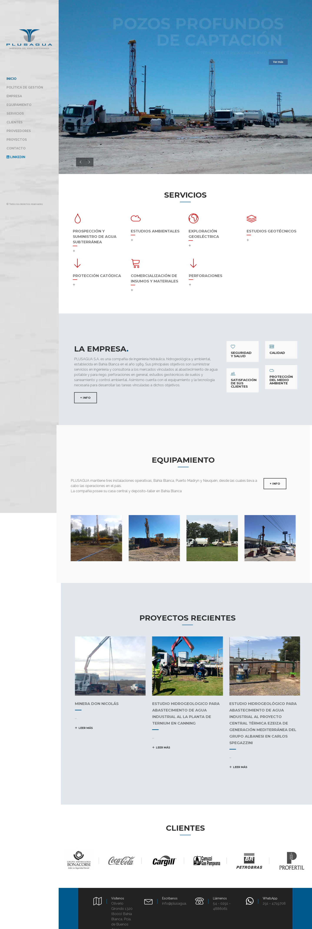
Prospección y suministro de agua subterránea (94, 233)
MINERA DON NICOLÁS (91, 703)
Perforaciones (205, 272)
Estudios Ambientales (155, 228)
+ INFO (81, 397)
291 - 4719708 (274, 903)
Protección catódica (97, 272)
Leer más (78, 728)
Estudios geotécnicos (271, 228)
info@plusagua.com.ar (180, 903)
